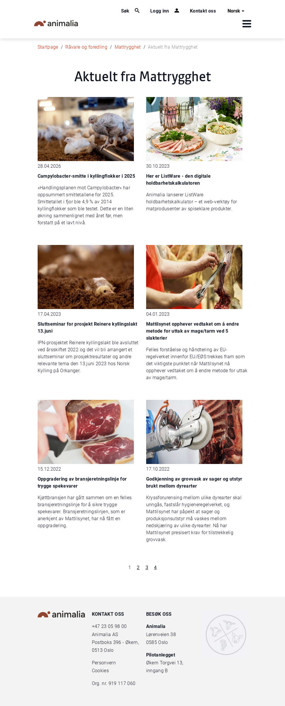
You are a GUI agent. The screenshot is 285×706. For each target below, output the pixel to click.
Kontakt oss (203, 11)
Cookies (100, 670)
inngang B (157, 670)
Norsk (237, 11)
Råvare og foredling (86, 47)
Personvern (104, 663)
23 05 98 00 (114, 626)
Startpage (48, 47)
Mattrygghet (128, 47)
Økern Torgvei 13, (165, 663)
